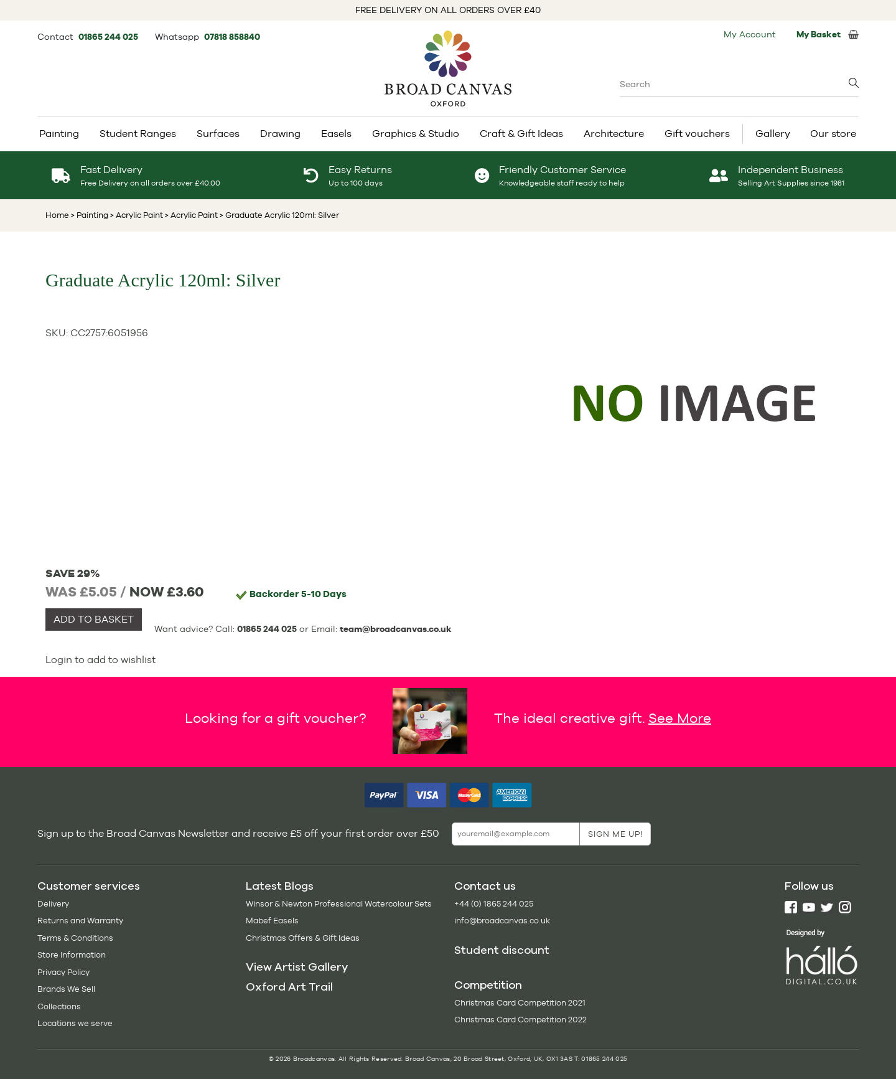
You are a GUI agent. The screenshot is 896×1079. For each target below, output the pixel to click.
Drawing (280, 133)
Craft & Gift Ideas (521, 133)
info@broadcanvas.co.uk (502, 920)
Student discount (501, 950)
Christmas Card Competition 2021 (520, 1002)
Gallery (772, 133)
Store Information (71, 954)
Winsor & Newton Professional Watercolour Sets (339, 903)
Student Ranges (138, 133)
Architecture (614, 133)
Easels (336, 133)
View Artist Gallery (297, 966)
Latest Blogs (280, 886)
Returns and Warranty (80, 920)
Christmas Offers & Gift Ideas (303, 938)
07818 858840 (232, 37)
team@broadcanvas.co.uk (396, 629)
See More (679, 717)
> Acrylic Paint (135, 215)
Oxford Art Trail (289, 986)
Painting (59, 133)
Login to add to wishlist (100, 660)
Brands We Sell (66, 989)
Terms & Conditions (75, 938)
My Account (750, 34)
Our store (833, 133)
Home (57, 215)
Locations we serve (75, 1023)
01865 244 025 (109, 37)
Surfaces (218, 133)
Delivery (53, 903)
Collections (59, 1006)
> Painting (89, 215)
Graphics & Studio (415, 133)
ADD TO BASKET (94, 619)
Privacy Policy (63, 972)
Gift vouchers (697, 133)
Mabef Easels (272, 920)
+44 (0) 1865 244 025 (493, 903)
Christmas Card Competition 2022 (520, 1019)
